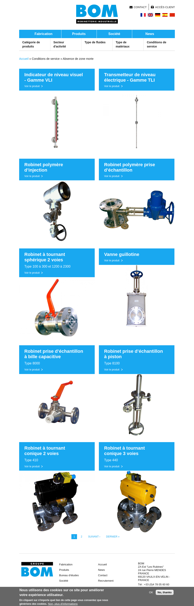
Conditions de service (156, 44)
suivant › (94, 536)
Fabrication (43, 34)
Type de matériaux (122, 44)
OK (151, 593)
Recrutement (105, 580)
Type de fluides (95, 42)
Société (114, 34)
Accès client (165, 7)
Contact (140, 7)
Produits (79, 34)
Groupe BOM (37, 569)
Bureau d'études (69, 575)
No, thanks (165, 593)
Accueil (24, 58)
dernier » (112, 536)
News (150, 34)
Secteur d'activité (59, 44)
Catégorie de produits (31, 44)
